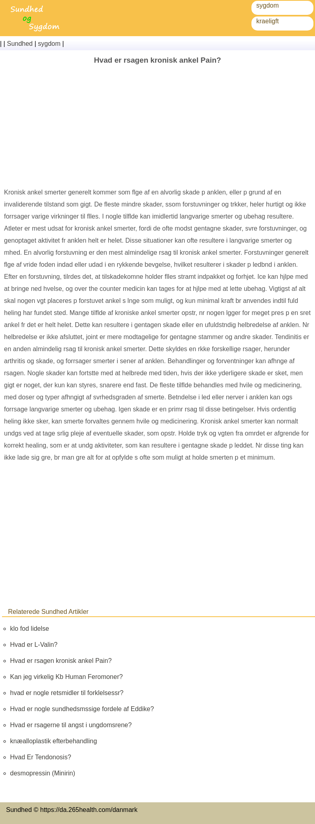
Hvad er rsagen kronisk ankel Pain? (61, 660)
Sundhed (20, 43)
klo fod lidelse (29, 628)
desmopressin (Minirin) (42, 773)
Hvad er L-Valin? (34, 644)
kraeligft (267, 21)
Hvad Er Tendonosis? (40, 757)
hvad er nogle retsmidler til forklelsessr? (67, 692)
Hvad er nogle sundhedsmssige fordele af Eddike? (82, 708)
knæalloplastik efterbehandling (53, 741)
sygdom (267, 5)
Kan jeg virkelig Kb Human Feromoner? (66, 676)
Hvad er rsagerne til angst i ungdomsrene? (71, 725)
